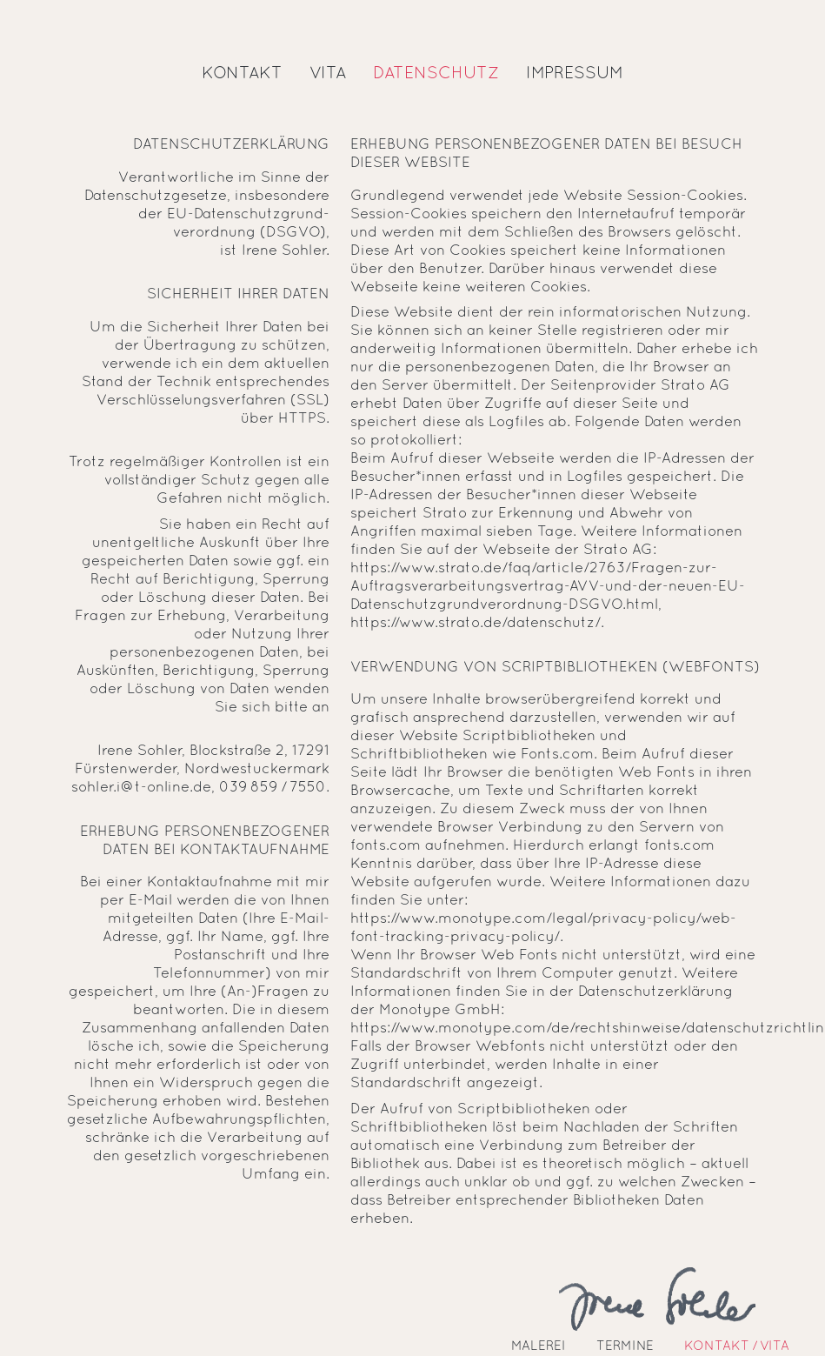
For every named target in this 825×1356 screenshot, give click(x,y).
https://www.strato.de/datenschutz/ (475, 623)
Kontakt (242, 74)
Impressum (574, 74)
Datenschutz (436, 74)
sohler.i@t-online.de (141, 787)
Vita (327, 74)
